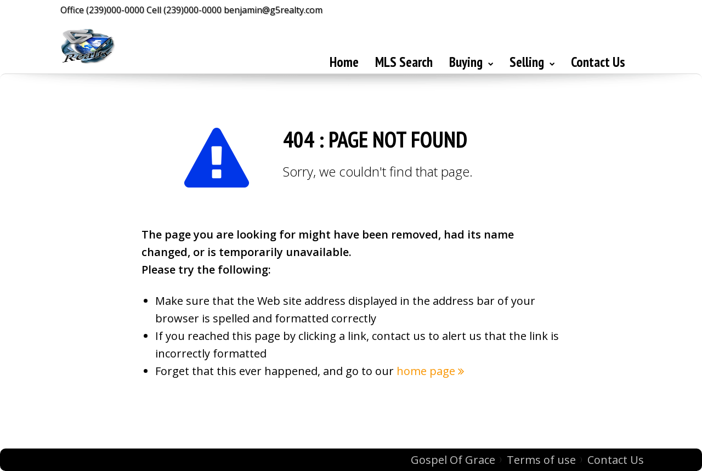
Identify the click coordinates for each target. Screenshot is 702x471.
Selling (531, 62)
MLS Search (404, 62)
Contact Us (598, 62)
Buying (471, 62)
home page (430, 371)
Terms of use (541, 459)
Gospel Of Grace (453, 459)
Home (344, 62)
